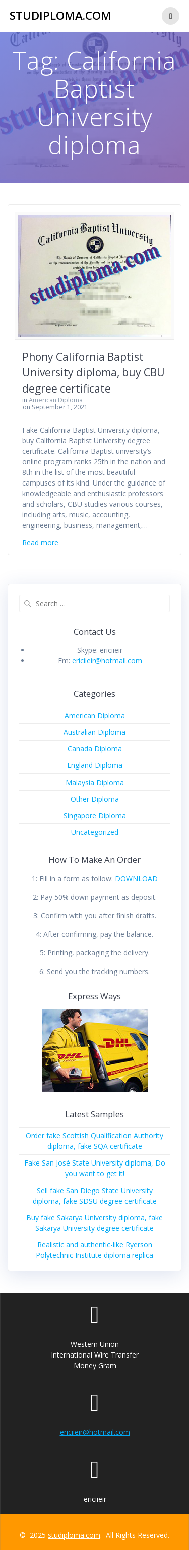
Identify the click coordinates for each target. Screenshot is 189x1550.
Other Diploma (95, 799)
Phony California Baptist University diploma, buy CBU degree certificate (93, 373)
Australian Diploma (94, 732)
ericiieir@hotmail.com (107, 660)
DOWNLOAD (136, 878)
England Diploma (94, 765)
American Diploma (56, 400)
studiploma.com (60, 15)
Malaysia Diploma (95, 782)
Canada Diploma (95, 748)
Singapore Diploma (95, 815)
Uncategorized (94, 832)
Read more (40, 542)
